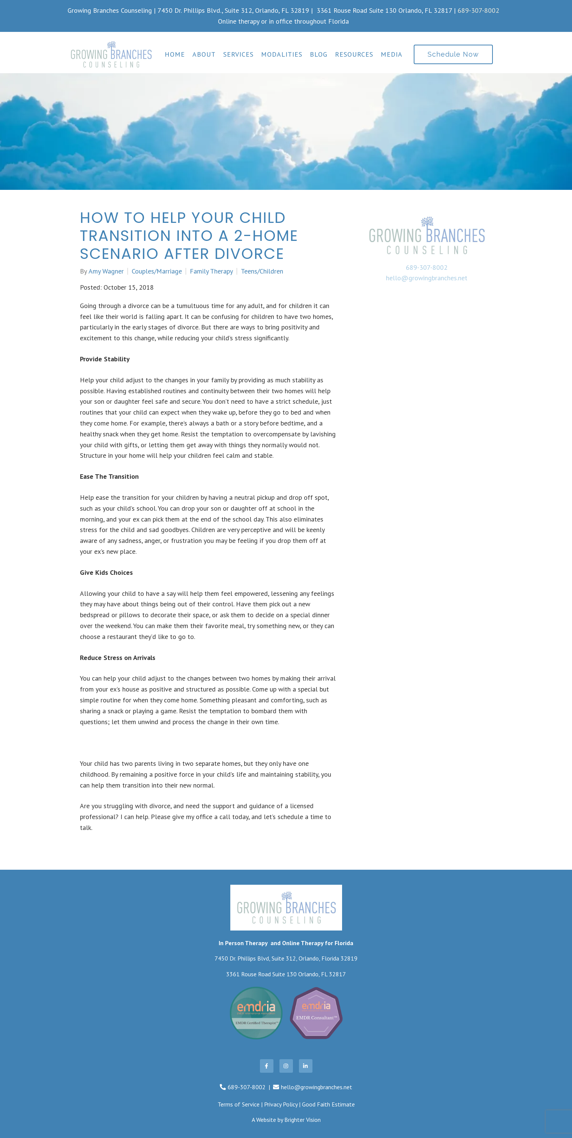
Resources (354, 54)
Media (391, 54)
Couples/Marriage (157, 271)
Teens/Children (262, 271)
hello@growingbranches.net (426, 278)
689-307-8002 (478, 10)
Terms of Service (239, 1104)
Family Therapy (211, 271)
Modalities (281, 54)
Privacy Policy (280, 1104)
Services (238, 54)
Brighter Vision (302, 1119)
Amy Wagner (106, 271)
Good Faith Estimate (328, 1104)
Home (175, 54)
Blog (318, 54)
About (204, 54)
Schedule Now (453, 54)
